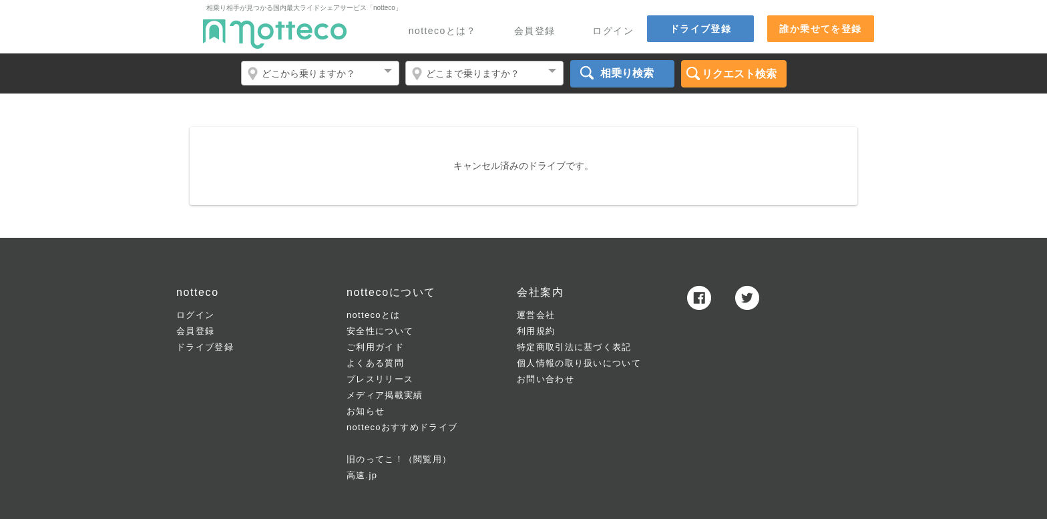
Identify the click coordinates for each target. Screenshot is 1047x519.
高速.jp (362, 475)
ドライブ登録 (700, 28)
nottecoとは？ (443, 31)
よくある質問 (375, 363)
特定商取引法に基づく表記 (574, 347)
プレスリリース (380, 379)
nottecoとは (373, 315)
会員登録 (535, 31)
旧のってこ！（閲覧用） (399, 459)
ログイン (613, 31)
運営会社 (536, 315)
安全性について (380, 331)
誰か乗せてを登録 (820, 28)
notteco (275, 34)
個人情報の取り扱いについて (579, 363)
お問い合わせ (545, 379)
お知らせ (366, 411)
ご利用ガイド (375, 347)
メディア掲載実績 (385, 395)
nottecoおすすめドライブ (402, 427)
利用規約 (536, 331)
